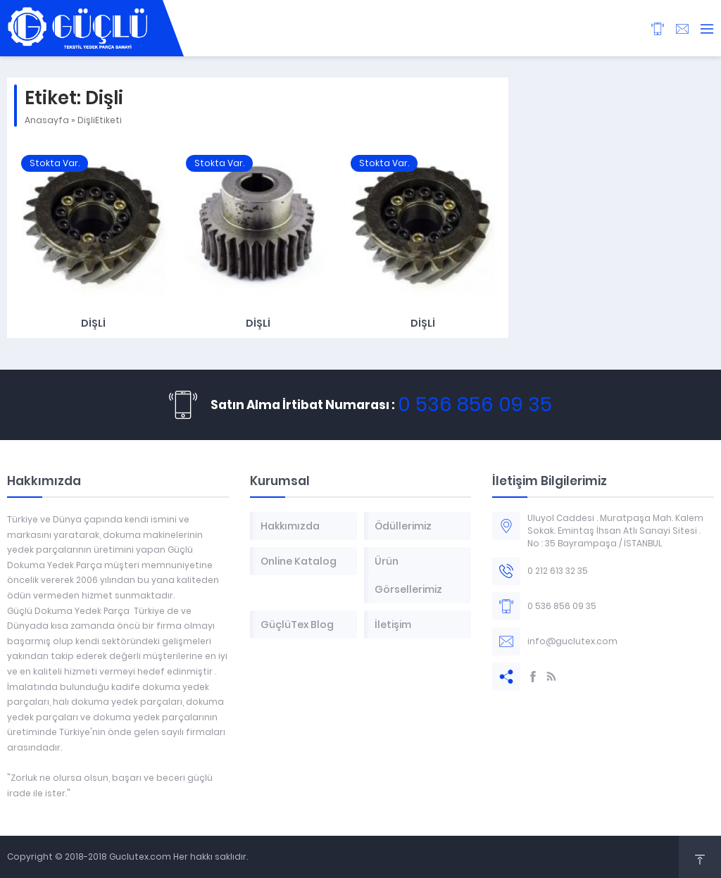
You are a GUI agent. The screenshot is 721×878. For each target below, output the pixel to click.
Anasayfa (47, 120)
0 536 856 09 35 (475, 404)
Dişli (93, 323)
